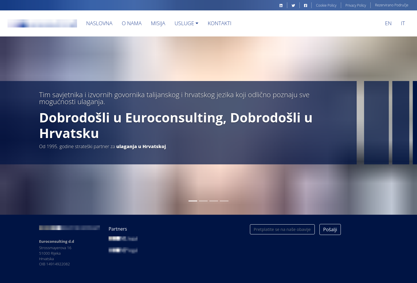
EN (388, 23)
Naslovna (99, 23)
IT (403, 23)
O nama (132, 23)
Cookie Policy (326, 5)
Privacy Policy (355, 5)
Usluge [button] (184, 23)
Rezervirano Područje (391, 5)
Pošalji (330, 229)
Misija (158, 23)
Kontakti (219, 23)
